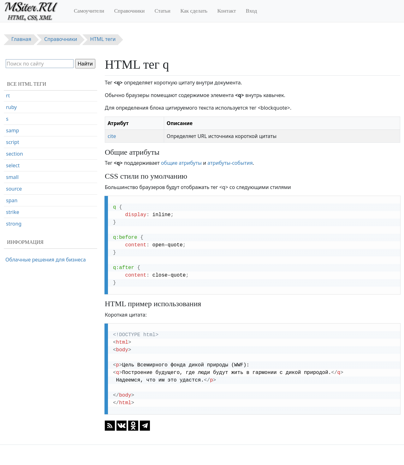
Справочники (129, 11)
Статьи (162, 11)
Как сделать (193, 11)
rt (8, 123)
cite (112, 136)
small (12, 204)
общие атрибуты (181, 162)
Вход (251, 11)
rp (8, 111)
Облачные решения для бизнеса (45, 259)
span (11, 228)
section (14, 181)
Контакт (226, 11)
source (14, 216)
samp (12, 158)
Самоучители (89, 11)
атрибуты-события (229, 162)
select (13, 193)
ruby (11, 134)
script (12, 169)
